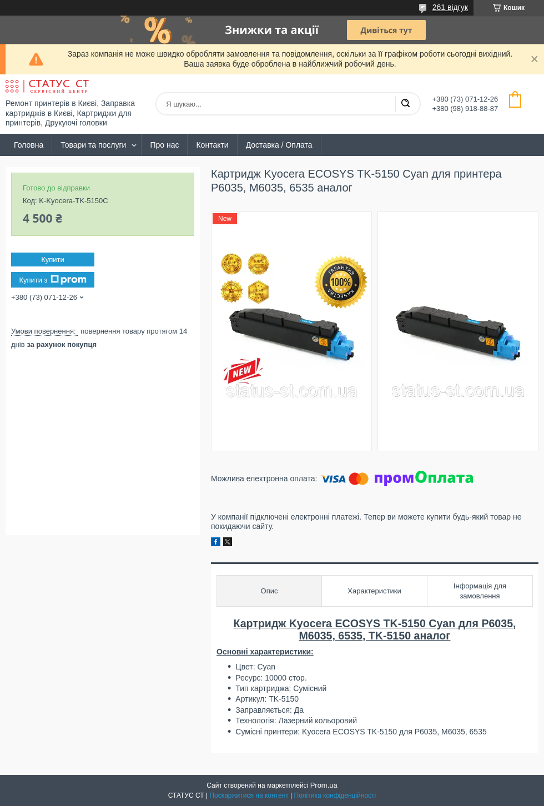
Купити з (52, 280)
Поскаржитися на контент (248, 795)
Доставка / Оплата (279, 144)
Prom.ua (324, 785)
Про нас (164, 144)
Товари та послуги (93, 144)
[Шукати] (405, 104)
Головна (28, 144)
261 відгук (450, 7)
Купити (52, 259)
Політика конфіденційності (335, 795)
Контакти (212, 144)
